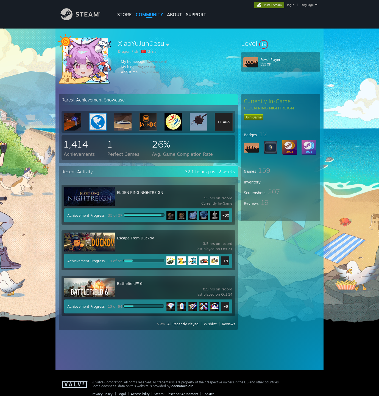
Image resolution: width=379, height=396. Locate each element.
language (307, 5)
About (174, 14)
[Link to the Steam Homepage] (84, 18)
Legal (122, 394)
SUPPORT (196, 14)
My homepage (133, 61)
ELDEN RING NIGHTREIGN (140, 192)
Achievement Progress (86, 215)
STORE (124, 14)
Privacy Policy (102, 394)
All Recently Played (183, 324)
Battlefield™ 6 (130, 283)
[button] (280, 43)
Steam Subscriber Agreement (176, 394)
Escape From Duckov (135, 238)
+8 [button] (226, 261)
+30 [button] (225, 215)
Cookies (208, 394)
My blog (128, 66)
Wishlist (210, 324)
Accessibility (140, 394)
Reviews (228, 324)
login (290, 5)
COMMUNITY (149, 14)
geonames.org (182, 386)
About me (129, 72)
